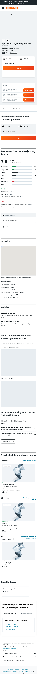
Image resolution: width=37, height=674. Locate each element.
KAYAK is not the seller (19, 653)
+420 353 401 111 (7, 50)
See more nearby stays (29, 460)
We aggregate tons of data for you (19, 657)
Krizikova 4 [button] (5, 561)
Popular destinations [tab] (25, 613)
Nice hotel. (7, 194)
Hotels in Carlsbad (10, 629)
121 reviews (13, 53)
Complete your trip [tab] (10, 613)
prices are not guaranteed (9, 648)
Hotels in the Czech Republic (9, 671)
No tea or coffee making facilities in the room (16, 204)
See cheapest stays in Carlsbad (29, 498)
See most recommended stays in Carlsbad (28, 537)
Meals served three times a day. (12, 197)
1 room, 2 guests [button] (9, 64)
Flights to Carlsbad (10, 624)
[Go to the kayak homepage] (12, 8)
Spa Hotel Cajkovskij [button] (8, 484)
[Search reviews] (20, 215)
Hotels (17, 669)
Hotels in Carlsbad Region (25, 671)
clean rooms (7, 191)
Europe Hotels (24, 669)
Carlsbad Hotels (10, 673)
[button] (35, 3)
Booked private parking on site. (13, 207)
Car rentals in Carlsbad (11, 626)
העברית (22, 3)
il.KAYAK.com (10, 669)
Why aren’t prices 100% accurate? (19, 660)
